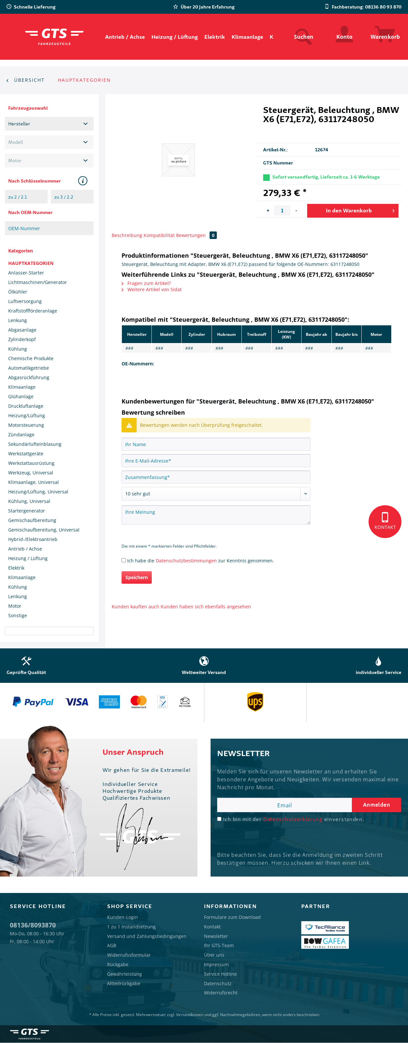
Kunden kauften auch (135, 606)
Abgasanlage (22, 330)
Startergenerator (26, 511)
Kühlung (17, 349)
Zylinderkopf (22, 339)
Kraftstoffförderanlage (32, 311)
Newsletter (216, 936)
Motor (14, 606)
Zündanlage (21, 434)
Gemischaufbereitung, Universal (43, 530)
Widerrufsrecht (221, 992)
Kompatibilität (159, 235)
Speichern (136, 577)
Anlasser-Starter (26, 273)
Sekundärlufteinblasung (34, 444)
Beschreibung (127, 235)
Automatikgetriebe (28, 368)
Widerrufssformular (129, 955)
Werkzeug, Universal (30, 472)
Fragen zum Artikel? (146, 283)
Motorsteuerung (26, 425)
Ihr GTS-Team (219, 945)
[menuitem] (125, 37)
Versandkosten (189, 1014)
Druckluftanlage (25, 406)
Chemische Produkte (31, 358)
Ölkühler (17, 292)
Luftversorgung (25, 301)
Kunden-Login (122, 917)
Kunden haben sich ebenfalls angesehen (206, 606)
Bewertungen (196, 235)
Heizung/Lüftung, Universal (38, 492)
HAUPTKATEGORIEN (31, 263)
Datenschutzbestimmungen (186, 560)
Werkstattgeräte (25, 453)
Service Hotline (220, 974)
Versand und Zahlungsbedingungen (147, 936)
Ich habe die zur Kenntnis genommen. (200, 560)
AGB (111, 945)
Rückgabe (117, 964)
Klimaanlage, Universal (33, 482)
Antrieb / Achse (25, 549)
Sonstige (17, 615)
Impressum (216, 964)
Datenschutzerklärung (293, 819)
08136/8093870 (33, 925)
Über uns (214, 955)
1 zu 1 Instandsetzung (131, 926)
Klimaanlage (21, 387)
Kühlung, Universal (29, 501)
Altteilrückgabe (123, 983)
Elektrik (16, 568)
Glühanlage (21, 396)
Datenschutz (218, 983)
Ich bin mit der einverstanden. (293, 819)
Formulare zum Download (232, 917)
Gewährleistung (124, 974)
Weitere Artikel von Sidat (152, 289)
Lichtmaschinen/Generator (37, 282)
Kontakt (212, 926)
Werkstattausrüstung (31, 463)
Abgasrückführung (28, 377)
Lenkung (17, 320)
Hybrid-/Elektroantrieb (32, 539)
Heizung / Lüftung (28, 558)
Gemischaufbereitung (32, 520)
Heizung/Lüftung (26, 415)
